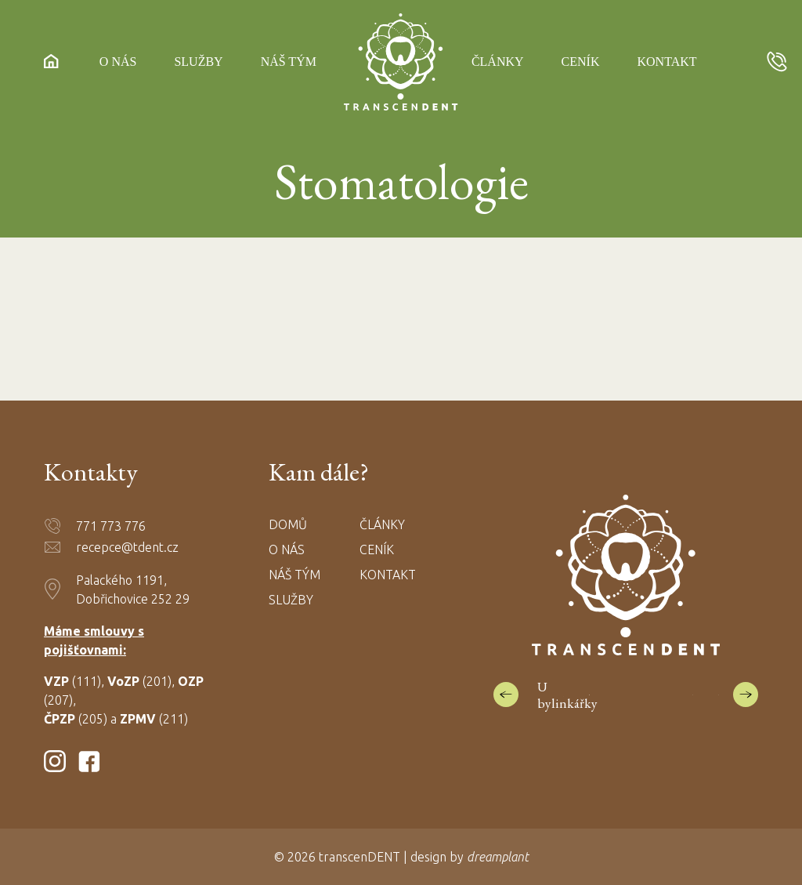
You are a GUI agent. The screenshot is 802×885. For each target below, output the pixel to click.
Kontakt (666, 63)
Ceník (581, 63)
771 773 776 (111, 526)
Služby (198, 63)
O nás (118, 63)
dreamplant (498, 857)
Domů (288, 524)
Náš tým (288, 63)
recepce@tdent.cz (127, 547)
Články (497, 63)
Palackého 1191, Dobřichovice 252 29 (133, 589)
